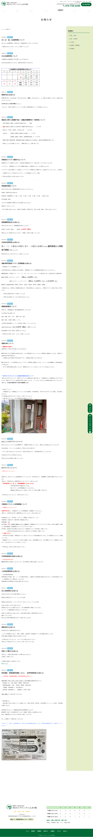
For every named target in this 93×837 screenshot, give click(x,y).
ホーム (4, 10)
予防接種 (72, 49)
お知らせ (89, 10)
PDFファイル (5, 663)
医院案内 (31, 10)
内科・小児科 (73, 35)
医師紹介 (17, 10)
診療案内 (60, 10)
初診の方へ (45, 10)
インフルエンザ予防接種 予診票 (90, 424)
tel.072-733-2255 (22, 823)
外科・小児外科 (74, 39)
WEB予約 (86, 4)
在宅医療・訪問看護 (75, 45)
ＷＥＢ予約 (90, 408)
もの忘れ (72, 42)
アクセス (74, 10)
